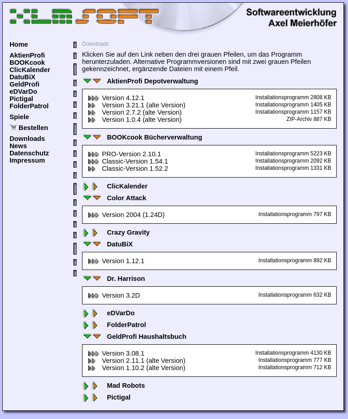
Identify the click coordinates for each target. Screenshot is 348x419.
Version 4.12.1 (116, 97)
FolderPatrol (29, 106)
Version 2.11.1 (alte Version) (136, 360)
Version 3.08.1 (116, 353)
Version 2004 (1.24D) (126, 214)
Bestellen (33, 127)
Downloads (27, 138)
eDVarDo (23, 91)
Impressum (27, 160)
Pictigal (21, 98)
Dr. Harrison (113, 278)
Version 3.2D (113, 295)
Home (19, 44)
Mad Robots (113, 385)
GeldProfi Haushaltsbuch (134, 336)
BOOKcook (27, 62)
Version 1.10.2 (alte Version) (136, 367)
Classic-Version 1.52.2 (127, 168)
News (18, 145)
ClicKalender (30, 69)
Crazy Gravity (116, 232)
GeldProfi (24, 84)
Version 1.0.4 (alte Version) (134, 119)
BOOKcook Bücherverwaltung (142, 137)
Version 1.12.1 (116, 261)
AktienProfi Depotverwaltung (140, 81)
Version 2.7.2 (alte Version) (134, 112)
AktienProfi (27, 55)
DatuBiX (22, 77)
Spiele (19, 116)
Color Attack (114, 198)
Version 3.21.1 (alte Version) (136, 105)
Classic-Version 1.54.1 (127, 161)
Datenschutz (29, 153)
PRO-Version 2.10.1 (124, 154)
